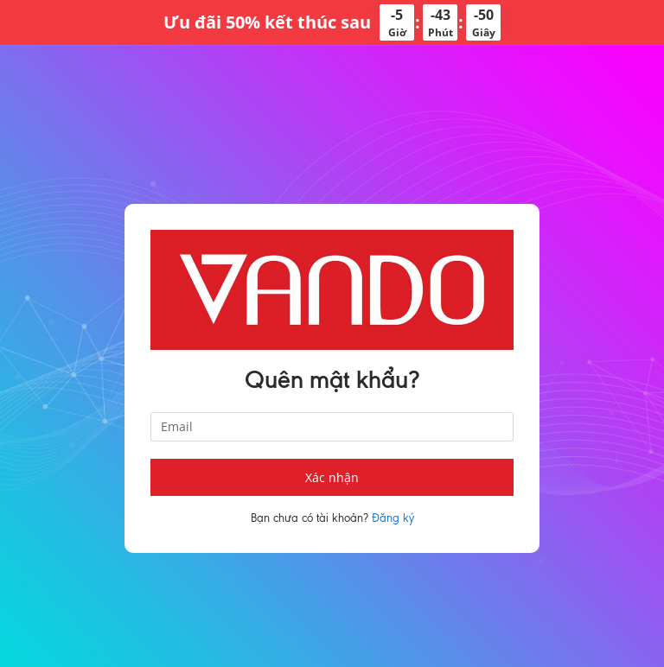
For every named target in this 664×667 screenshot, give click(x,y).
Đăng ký (393, 517)
